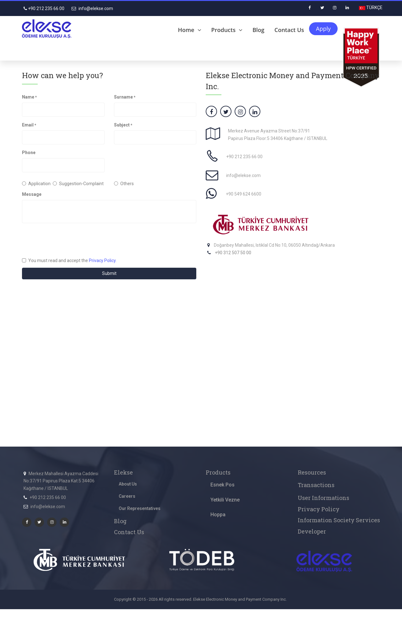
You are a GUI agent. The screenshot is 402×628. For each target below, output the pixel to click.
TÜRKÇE (374, 7)
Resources (312, 472)
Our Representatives (139, 508)
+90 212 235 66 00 (44, 8)
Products (226, 30)
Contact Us (289, 30)
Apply (323, 28)
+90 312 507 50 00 (233, 252)
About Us (128, 483)
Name (29, 96)
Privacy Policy (102, 260)
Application (32, 183)
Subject (123, 124)
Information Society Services (339, 520)
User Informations (323, 498)
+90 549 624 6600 (243, 193)
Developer (312, 531)
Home (189, 30)
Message (31, 194)
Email (29, 124)
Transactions (316, 485)
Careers (127, 496)
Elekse (123, 472)
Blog (258, 30)
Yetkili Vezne (225, 500)
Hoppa (217, 515)
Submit (109, 273)
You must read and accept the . (69, 260)
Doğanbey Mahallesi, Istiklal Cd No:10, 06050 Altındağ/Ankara (274, 245)
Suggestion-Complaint (78, 183)
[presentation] (69, 240)
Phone (28, 152)
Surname (124, 96)
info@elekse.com (92, 8)
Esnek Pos (222, 485)
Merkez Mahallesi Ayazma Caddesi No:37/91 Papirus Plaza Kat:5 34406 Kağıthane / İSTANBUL (61, 481)
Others (124, 183)
